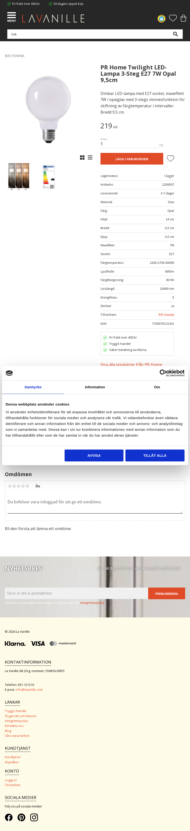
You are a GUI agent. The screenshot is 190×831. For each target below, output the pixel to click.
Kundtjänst (12, 757)
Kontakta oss (14, 725)
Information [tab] (95, 387)
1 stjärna (10, 486)
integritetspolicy (92, 602)
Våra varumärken (17, 735)
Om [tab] (157, 387)
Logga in (11, 780)
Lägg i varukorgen (132, 159)
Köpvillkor (12, 762)
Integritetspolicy (16, 721)
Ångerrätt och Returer (21, 716)
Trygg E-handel (15, 711)
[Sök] (175, 34)
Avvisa (94, 455)
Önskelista (12, 785)
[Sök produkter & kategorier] (93, 34)
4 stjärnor (23, 486)
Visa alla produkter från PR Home (131, 364)
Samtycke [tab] (32, 387)
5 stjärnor (27, 486)
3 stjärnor (18, 486)
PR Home (166, 314)
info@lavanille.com (29, 689)
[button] (12, 16)
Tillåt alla (154, 455)
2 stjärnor (14, 486)
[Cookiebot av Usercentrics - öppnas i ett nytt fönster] (163, 373)
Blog (8, 731)
